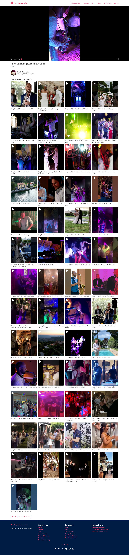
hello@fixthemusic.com (19, 525)
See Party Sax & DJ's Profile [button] (21, 517)
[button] (11, 59)
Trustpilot (64, 545)
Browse (86, 3)
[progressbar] (17, 59)
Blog (93, 3)
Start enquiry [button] (75, 3)
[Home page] (19, 3)
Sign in (116, 3)
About (99, 3)
